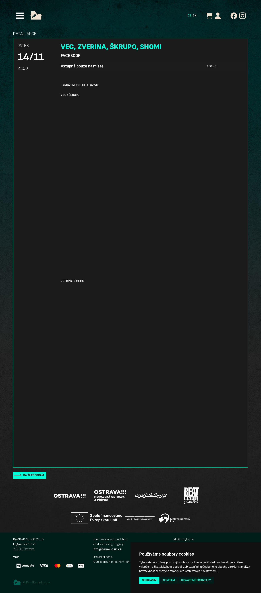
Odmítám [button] (169, 580)
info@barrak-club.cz (107, 549)
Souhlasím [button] (149, 580)
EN (194, 15)
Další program (33, 475)
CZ (189, 15)
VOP (16, 557)
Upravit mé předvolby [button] (196, 580)
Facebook (70, 55)
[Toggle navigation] (20, 15)
